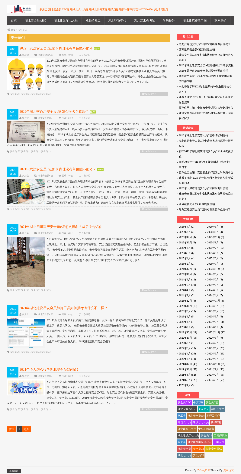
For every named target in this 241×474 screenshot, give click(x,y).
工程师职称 (220, 435)
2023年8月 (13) (187, 311)
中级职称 (198, 402)
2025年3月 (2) (215, 258)
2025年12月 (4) (187, 237)
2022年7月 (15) (215, 343)
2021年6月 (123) (188, 380)
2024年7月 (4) (215, 279)
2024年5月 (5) (215, 284)
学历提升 (169, 20)
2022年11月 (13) (216, 332)
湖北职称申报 (117, 20)
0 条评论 (86, 54)
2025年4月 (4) (186, 258)
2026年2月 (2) (186, 232)
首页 (14, 20)
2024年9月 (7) (215, 274)
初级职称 (216, 422)
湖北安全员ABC (35, 20)
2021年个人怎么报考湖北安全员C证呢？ (49, 373)
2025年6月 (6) (186, 253)
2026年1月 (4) (215, 232)
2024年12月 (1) (187, 269)
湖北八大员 (217, 409)
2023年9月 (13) (215, 306)
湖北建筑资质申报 (195, 20)
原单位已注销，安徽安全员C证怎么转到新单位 (206, 107)
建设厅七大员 (201, 422)
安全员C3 (45, 95)
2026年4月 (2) (186, 226)
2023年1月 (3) (215, 327)
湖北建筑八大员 (187, 429)
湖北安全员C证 (45, 54)
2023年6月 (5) (186, 316)
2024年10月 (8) (187, 274)
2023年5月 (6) (215, 316)
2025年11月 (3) (215, 237)
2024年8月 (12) (187, 279)
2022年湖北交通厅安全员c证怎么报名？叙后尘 (54, 113)
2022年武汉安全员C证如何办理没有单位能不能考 (56, 48)
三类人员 (219, 442)
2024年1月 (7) (215, 295)
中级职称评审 (206, 429)
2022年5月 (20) (215, 348)
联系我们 (220, 20)
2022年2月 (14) (187, 358)
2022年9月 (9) (215, 337)
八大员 (182, 442)
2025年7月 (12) (215, 247)
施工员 (182, 415)
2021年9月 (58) (215, 369)
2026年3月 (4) (215, 226)
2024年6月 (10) (187, 284)
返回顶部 (13, 470)
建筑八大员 (184, 422)
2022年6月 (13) (187, 348)
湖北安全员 (184, 448)
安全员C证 (15, 95)
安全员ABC (184, 402)
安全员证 (203, 409)
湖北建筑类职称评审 (199, 442)
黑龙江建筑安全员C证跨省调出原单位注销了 (205, 44)
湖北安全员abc (196, 415)
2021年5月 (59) (215, 380)
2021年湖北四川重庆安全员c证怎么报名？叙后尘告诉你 (60, 228)
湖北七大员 (184, 455)
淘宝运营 (228, 470)
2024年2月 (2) (186, 295)
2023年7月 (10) (215, 311)
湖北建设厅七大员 (66, 20)
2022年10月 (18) (188, 337)
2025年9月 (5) (215, 242)
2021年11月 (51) (216, 364)
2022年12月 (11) (188, 332)
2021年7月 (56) (215, 374)
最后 (26, 432)
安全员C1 (26, 95)
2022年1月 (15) (215, 358)
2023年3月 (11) (215, 321)
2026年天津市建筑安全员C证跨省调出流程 (203, 70)
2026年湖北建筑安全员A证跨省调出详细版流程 (206, 65)
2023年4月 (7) (186, 321)
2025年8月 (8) (186, 247)
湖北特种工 (93, 20)
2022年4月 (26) (187, 353)
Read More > (149, 95)
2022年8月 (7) (186, 343)
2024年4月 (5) (186, 290)
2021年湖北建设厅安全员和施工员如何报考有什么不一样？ (63, 311)
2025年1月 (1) (215, 263)
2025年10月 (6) (187, 242)
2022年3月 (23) (215, 353)
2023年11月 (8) (215, 300)
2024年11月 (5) (215, 269)
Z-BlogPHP (203, 470)
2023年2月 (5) (186, 327)
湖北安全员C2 (214, 448)
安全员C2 (35, 95)
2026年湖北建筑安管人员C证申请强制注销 (203, 135)
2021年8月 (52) (187, 374)
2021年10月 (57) (188, 369)
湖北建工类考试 (144, 20)
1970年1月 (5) (186, 385)
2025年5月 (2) (215, 253)
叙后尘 (25, 54)
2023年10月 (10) (188, 306)
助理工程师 (213, 415)
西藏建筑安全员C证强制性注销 (197, 49)
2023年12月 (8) (187, 300)
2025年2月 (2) (186, 263)
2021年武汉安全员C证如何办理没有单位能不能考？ (57, 170)
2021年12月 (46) (188, 364)
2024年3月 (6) (215, 290)
